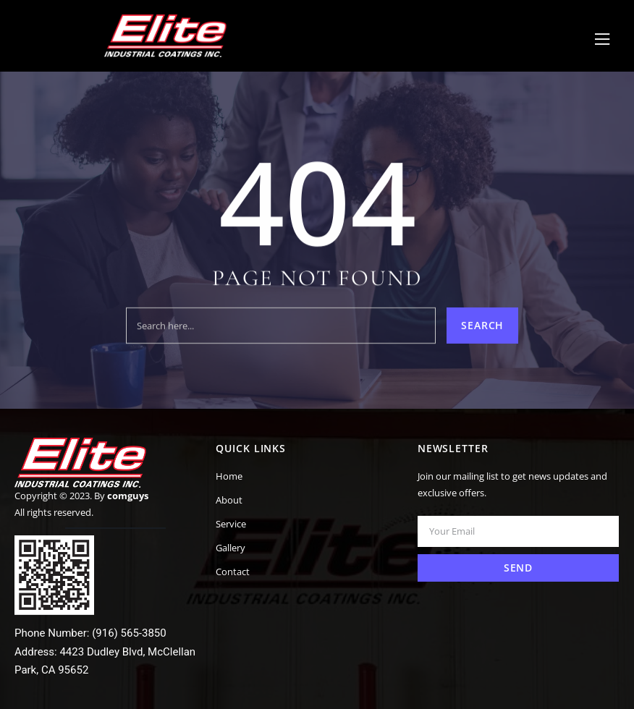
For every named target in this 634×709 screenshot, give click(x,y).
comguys (127, 495)
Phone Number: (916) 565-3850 (90, 633)
